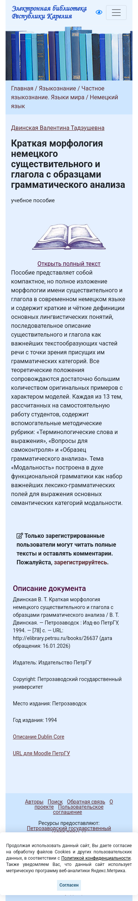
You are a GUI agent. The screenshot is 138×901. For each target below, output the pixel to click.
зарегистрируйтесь (80, 562)
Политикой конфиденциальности (96, 858)
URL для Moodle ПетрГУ (41, 753)
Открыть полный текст (69, 263)
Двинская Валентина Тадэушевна (58, 127)
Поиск (55, 802)
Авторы (34, 802)
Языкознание (57, 88)
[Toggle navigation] (116, 12)
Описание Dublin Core (38, 737)
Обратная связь (86, 802)
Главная (22, 88)
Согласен (68, 885)
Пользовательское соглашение (78, 809)
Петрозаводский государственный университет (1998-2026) (65, 830)
